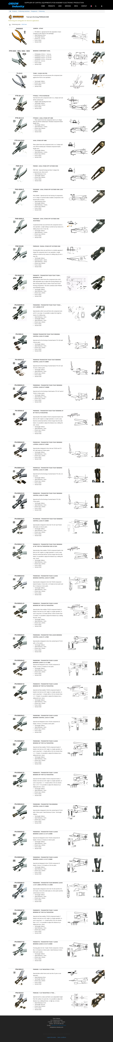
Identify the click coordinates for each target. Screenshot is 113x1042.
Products (51, 6)
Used (60, 6)
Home (43, 6)
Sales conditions (61, 1037)
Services (68, 6)
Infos (76, 6)
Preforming (41, 11)
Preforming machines (23, 11)
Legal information (51, 1037)
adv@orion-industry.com (58, 1025)
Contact (84, 6)
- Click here (24, 24)
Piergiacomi (34, 11)
